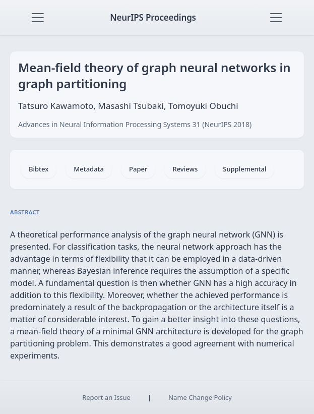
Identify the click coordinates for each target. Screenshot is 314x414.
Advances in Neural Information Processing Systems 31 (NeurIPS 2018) (135, 124)
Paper (138, 168)
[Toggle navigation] (37, 17)
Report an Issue (106, 397)
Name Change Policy (200, 397)
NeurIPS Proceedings (153, 17)
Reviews (185, 168)
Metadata (89, 168)
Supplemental (244, 168)
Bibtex (38, 168)
